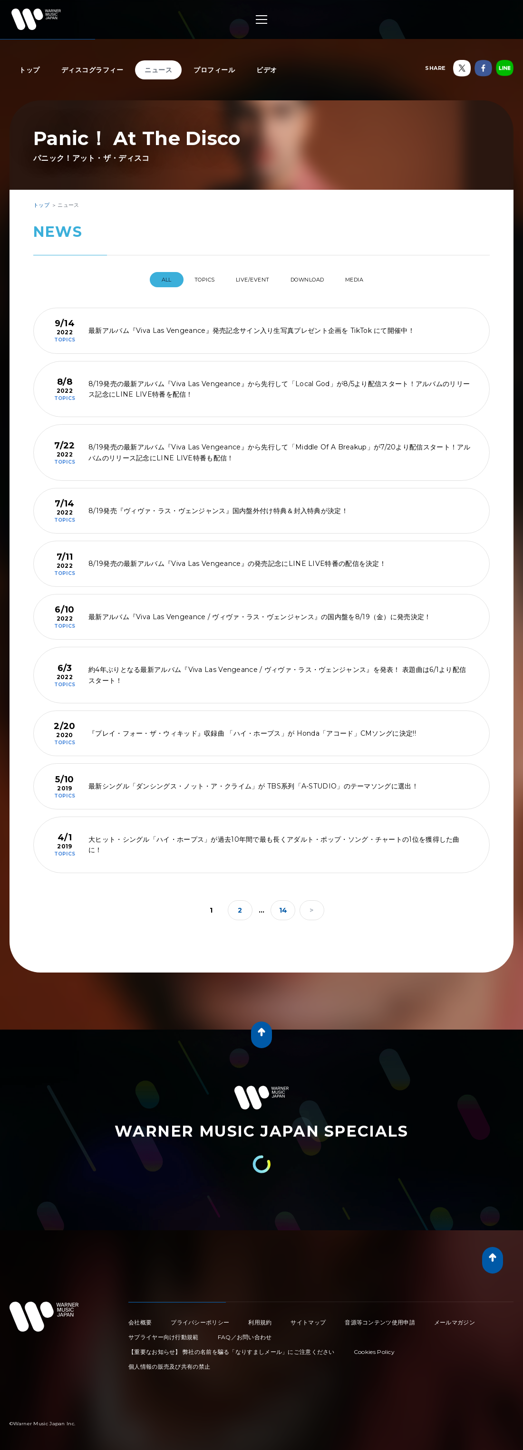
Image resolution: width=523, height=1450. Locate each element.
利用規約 (259, 1318)
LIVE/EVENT (250, 279)
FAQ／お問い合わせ (245, 1333)
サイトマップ (308, 1318)
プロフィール (214, 70)
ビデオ (266, 70)
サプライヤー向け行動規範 (163, 1333)
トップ (29, 70)
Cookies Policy (374, 1348)
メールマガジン (454, 1318)
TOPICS (193, 279)
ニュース (158, 70)
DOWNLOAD (315, 279)
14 (283, 906)
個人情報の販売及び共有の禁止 (169, 1362)
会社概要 (140, 1318)
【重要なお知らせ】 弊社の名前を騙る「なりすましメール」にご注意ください (231, 1348)
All (147, 279)
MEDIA (372, 279)
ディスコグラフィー (92, 70)
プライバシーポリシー (200, 1318)
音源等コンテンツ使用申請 (380, 1318)
